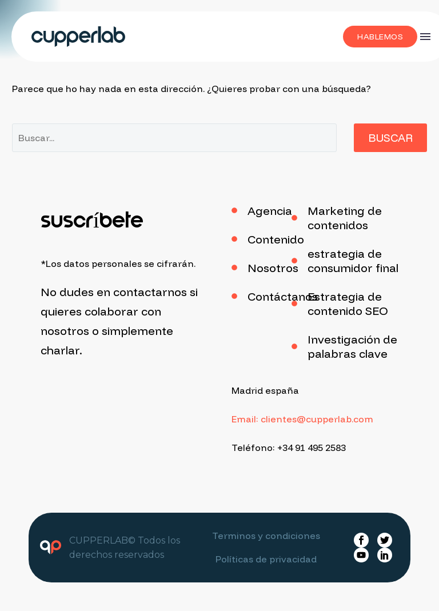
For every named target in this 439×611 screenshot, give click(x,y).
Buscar (390, 138)
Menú (425, 36)
